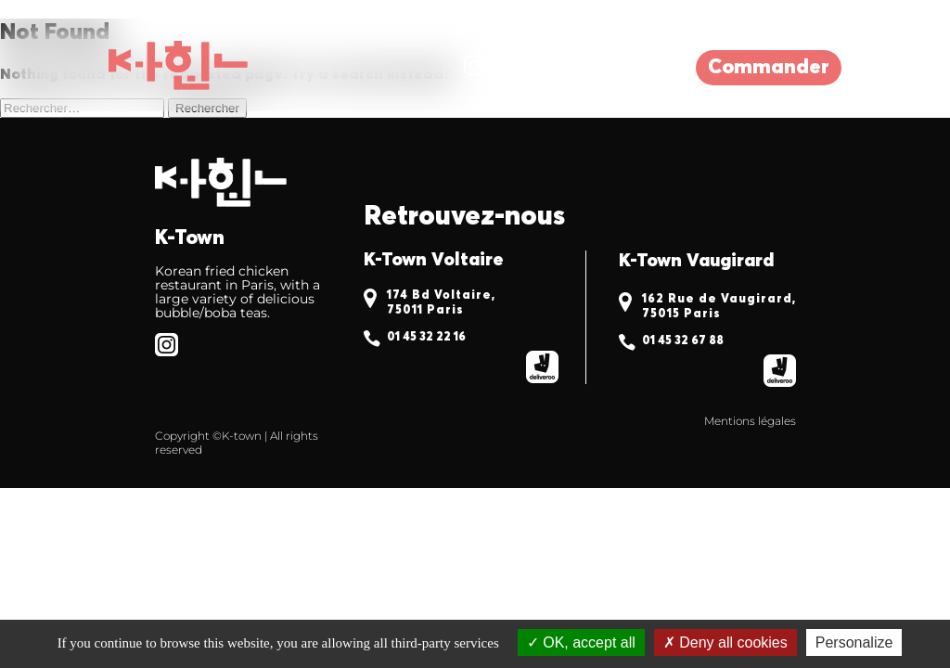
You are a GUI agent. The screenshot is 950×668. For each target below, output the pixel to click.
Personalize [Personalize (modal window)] (854, 642)
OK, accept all (581, 642)
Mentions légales (750, 421)
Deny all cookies (725, 642)
